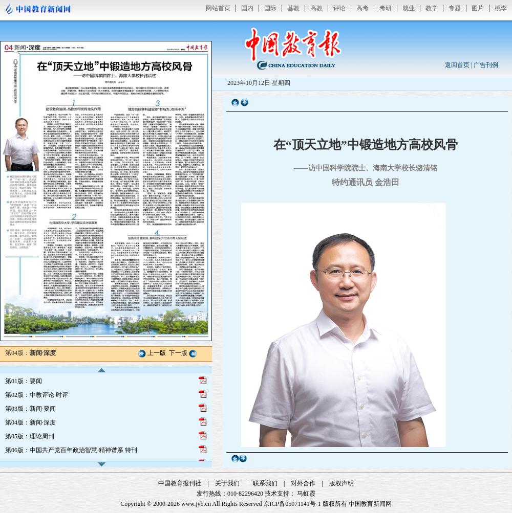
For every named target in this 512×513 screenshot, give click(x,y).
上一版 (156, 352)
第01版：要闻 (23, 381)
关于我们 (227, 483)
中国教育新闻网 (370, 503)
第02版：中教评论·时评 (36, 394)
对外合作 (303, 483)
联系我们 (265, 483)
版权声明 (341, 483)
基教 (293, 8)
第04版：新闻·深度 (30, 422)
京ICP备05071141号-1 (292, 503)
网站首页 (218, 8)
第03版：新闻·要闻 (30, 408)
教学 (431, 8)
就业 (408, 8)
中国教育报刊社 (179, 483)
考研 (385, 8)
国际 (270, 8)
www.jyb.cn (196, 503)
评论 (339, 8)
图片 (478, 8)
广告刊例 (486, 65)
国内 (247, 8)
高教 (316, 8)
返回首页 (457, 65)
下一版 (178, 352)
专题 (455, 8)
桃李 (501, 8)
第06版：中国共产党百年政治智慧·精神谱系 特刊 (71, 450)
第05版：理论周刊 (29, 436)
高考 (362, 8)
